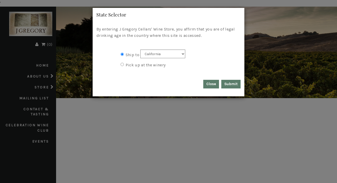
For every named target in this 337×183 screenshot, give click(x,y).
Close (211, 84)
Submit (231, 84)
